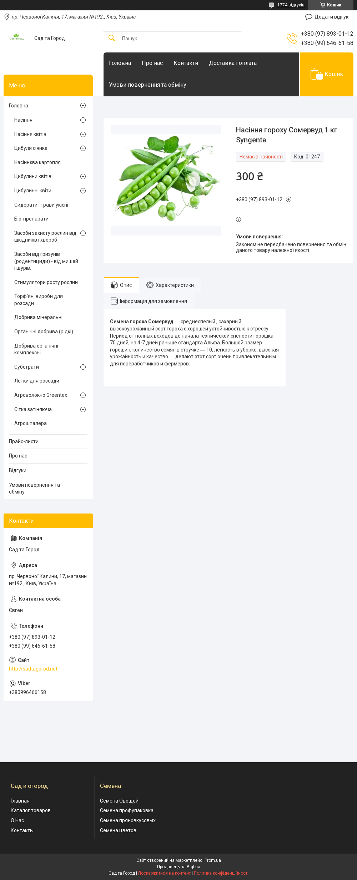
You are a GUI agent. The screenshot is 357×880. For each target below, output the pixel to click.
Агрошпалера (30, 423)
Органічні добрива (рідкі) (43, 331)
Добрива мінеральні (38, 317)
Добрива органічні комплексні (36, 349)
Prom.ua (213, 860)
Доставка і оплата (233, 63)
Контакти (186, 63)
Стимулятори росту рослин (46, 282)
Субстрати (26, 367)
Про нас (152, 63)
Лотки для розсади (36, 381)
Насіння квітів (30, 134)
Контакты (22, 830)
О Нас (17, 820)
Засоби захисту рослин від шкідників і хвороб (45, 236)
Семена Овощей (119, 801)
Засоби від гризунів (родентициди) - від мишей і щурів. (46, 261)
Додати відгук (331, 17)
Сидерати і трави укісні (41, 205)
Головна (120, 63)
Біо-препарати (31, 219)
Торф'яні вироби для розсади (38, 299)
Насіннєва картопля (37, 162)
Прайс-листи (24, 441)
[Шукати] (112, 38)
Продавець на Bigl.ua (178, 866)
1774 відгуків (291, 4)
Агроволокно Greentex (40, 395)
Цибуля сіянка (30, 148)
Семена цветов (118, 830)
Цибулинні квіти (32, 190)
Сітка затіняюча (33, 409)
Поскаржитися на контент (164, 873)
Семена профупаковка (127, 810)
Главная (20, 801)
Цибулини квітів (32, 176)
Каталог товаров (31, 810)
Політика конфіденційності (221, 873)
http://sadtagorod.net (33, 669)
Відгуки (17, 470)
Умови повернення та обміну (147, 84)
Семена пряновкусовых (128, 820)
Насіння (23, 120)
